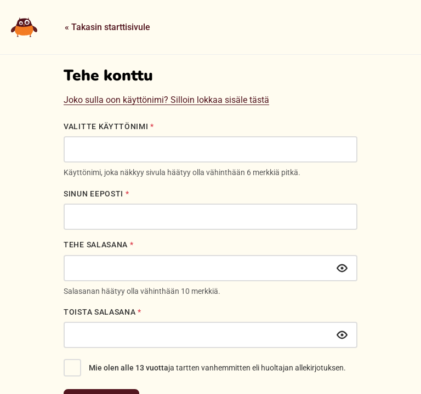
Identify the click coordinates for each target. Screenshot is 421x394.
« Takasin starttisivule (107, 27)
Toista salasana (102, 312)
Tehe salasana (99, 244)
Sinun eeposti (96, 193)
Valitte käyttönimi (109, 126)
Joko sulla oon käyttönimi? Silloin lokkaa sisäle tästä (166, 100)
